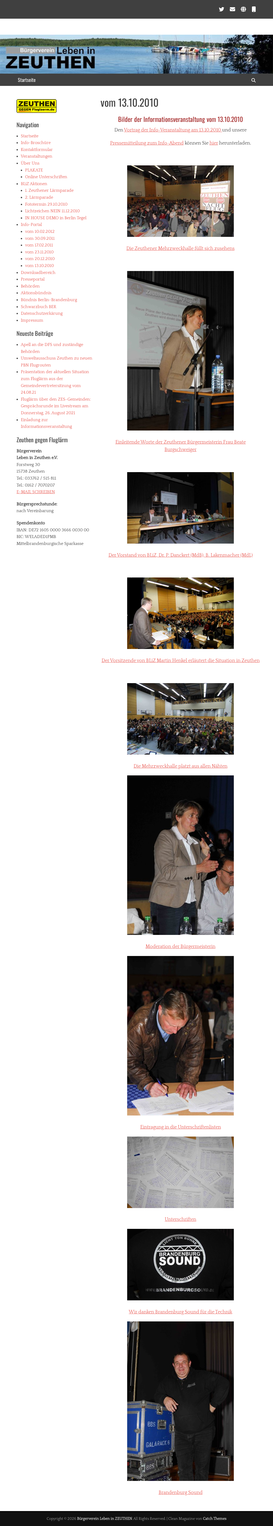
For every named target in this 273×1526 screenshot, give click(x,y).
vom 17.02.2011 (39, 245)
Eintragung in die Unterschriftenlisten (180, 1127)
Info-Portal (31, 224)
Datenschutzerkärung (42, 313)
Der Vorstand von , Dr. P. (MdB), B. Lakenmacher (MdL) (181, 555)
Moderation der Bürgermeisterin (180, 946)
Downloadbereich (38, 272)
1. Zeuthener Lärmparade (49, 190)
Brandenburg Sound (181, 1492)
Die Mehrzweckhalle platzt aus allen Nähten (180, 766)
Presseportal (33, 279)
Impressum (32, 320)
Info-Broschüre (36, 142)
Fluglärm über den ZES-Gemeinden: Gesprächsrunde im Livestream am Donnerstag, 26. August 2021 (56, 406)
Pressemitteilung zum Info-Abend (147, 143)
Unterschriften (180, 1219)
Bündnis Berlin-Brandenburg (49, 299)
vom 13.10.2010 (39, 265)
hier (214, 143)
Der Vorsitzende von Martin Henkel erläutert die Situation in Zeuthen (181, 660)
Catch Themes (214, 1519)
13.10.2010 (210, 130)
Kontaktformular (37, 149)
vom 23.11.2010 (39, 252)
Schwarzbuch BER (38, 306)
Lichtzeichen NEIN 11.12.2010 (52, 211)
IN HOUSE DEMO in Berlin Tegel (55, 218)
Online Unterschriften (46, 176)
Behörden (30, 286)
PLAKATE (34, 170)
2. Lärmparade (39, 197)
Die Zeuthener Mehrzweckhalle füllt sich (180, 248)
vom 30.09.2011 (40, 238)
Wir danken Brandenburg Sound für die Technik (180, 1312)
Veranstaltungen (36, 156)
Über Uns (30, 163)
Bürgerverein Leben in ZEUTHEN (104, 1519)
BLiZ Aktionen (34, 183)
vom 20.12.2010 (40, 258)
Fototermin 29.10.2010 (46, 204)
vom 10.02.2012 (40, 231)
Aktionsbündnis (36, 292)
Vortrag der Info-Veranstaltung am (161, 130)
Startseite (27, 79)
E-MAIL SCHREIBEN (36, 491)
